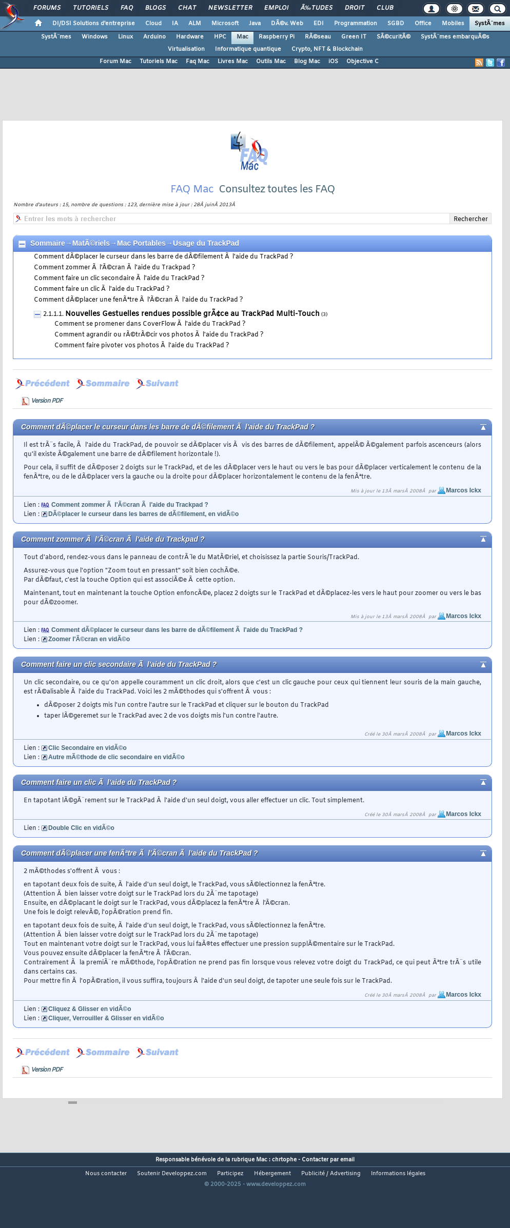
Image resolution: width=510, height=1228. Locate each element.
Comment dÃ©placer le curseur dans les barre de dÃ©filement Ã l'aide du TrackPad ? (163, 279)
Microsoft (225, 23)
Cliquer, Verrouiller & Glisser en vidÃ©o (106, 1040)
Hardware (190, 37)
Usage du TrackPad (206, 265)
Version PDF (46, 423)
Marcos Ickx (463, 512)
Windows (95, 37)
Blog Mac (307, 61)
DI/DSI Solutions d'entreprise (93, 23)
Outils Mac (271, 61)
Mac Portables (141, 265)
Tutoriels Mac (159, 61)
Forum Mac (115, 61)
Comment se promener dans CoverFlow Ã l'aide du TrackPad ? (150, 346)
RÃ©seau (318, 37)
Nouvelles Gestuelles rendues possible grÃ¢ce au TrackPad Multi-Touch (192, 336)
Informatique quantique (248, 49)
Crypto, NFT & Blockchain (327, 49)
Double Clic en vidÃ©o (81, 850)
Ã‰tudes (317, 8)
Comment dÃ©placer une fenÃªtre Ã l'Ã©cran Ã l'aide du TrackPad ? (138, 322)
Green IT (353, 37)
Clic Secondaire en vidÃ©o (87, 770)
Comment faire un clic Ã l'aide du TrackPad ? (102, 311)
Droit (354, 8)
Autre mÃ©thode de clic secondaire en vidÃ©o (116, 779)
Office (423, 23)
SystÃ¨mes (490, 23)
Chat (187, 8)
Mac (242, 37)
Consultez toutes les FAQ (277, 212)
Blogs (155, 8)
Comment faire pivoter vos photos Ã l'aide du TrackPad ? (141, 368)
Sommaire (47, 265)
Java (255, 23)
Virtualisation (186, 49)
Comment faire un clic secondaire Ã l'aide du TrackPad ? (119, 300)
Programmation (355, 23)
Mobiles (453, 23)
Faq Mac (197, 61)
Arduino (154, 37)
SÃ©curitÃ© (393, 37)
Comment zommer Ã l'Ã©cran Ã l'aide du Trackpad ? (114, 290)
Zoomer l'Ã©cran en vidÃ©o (89, 661)
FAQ (127, 8)
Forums (47, 8)
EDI (318, 23)
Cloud (153, 23)
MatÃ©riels (91, 265)
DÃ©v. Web (287, 23)
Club (385, 8)
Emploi (276, 8)
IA (175, 23)
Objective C (362, 61)
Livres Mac (233, 61)
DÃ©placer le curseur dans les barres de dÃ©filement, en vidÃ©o (143, 536)
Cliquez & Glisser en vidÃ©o (89, 1031)
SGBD (395, 23)
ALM (194, 23)
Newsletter (230, 8)
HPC (220, 37)
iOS (333, 61)
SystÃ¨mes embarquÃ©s (455, 37)
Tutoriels (90, 8)
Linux (125, 37)
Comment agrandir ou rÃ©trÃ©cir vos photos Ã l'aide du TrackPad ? (159, 357)
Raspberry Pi (277, 37)
